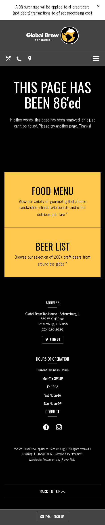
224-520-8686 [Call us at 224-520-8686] (52, 329)
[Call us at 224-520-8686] (19, 58)
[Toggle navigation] (96, 58)
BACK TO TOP (52, 491)
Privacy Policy (44, 453)
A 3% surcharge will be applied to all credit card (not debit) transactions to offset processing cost (52, 9)
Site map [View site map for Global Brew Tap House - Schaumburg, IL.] (27, 453)
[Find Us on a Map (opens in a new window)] (30, 58)
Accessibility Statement (69, 453)
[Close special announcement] (98, 6)
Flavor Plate (68, 459)
